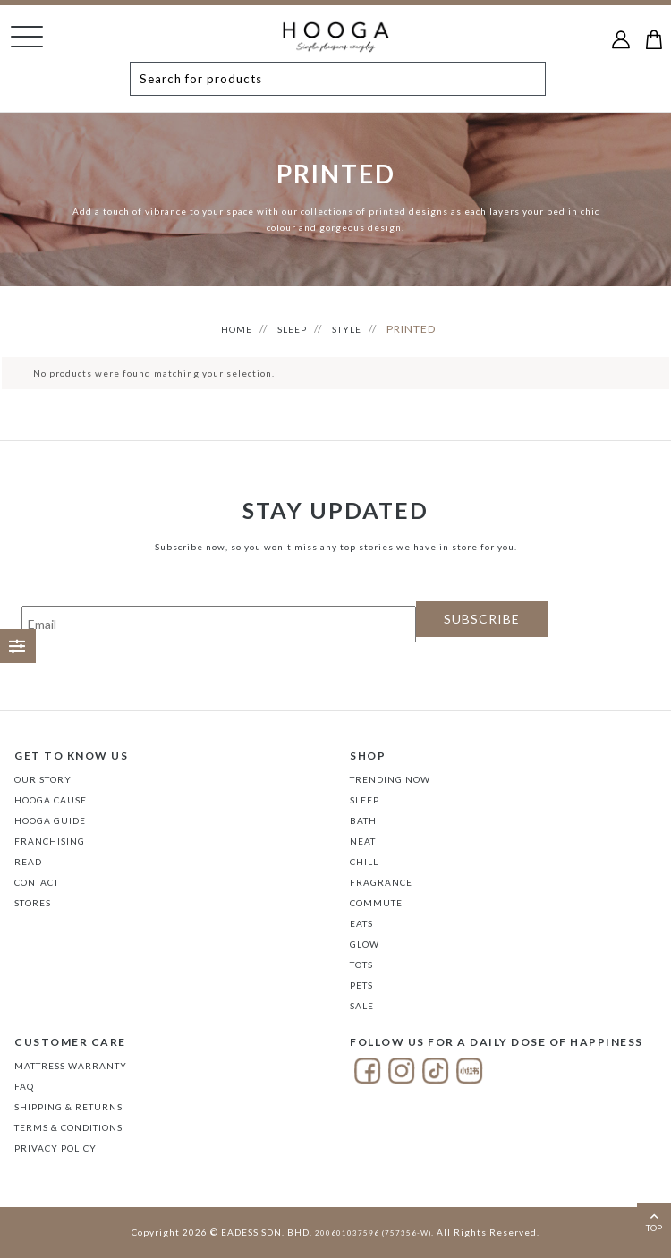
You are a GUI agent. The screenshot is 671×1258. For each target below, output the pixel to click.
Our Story (43, 779)
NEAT (363, 841)
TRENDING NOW (390, 779)
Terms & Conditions (68, 1127)
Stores (32, 902)
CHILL (364, 861)
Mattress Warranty (70, 1065)
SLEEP (292, 329)
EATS (361, 923)
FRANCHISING (49, 841)
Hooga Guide (50, 820)
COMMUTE (376, 902)
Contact (36, 882)
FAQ (24, 1086)
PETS (361, 985)
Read (28, 861)
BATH (363, 820)
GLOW (364, 944)
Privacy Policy (55, 1148)
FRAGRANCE (381, 882)
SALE (362, 1005)
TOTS (361, 964)
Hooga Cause (50, 800)
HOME (236, 329)
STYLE (346, 329)
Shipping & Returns (68, 1106)
